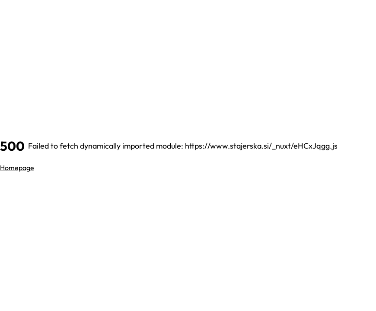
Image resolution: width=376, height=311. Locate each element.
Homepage (17, 167)
